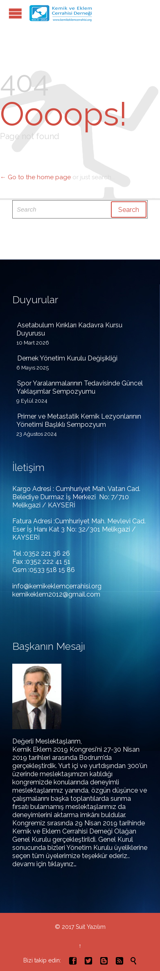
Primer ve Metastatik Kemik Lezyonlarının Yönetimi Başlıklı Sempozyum (78, 420)
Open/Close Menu (15, 13)
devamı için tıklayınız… (44, 864)
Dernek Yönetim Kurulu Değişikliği (67, 358)
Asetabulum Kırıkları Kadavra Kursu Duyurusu (69, 329)
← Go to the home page (35, 177)
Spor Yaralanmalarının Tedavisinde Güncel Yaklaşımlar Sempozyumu (79, 387)
